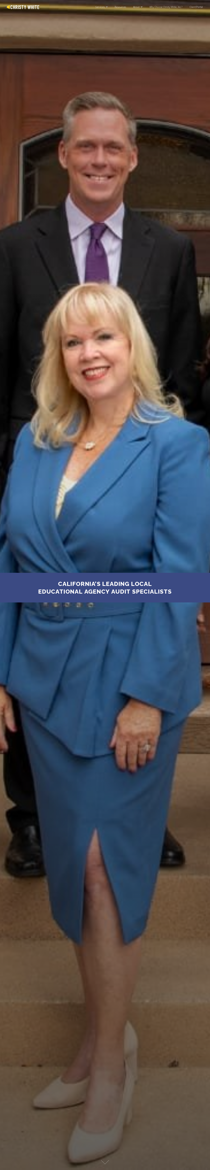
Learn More (105, 1162)
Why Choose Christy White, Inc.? (165, 7)
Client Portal (196, 7)
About (136, 7)
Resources (120, 7)
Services (100, 7)
